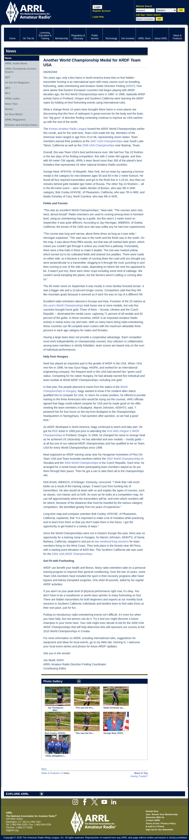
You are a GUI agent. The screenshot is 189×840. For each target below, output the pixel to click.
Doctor (9, 109)
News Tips (11, 103)
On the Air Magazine (17, 82)
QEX (7, 87)
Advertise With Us (155, 817)
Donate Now (152, 811)
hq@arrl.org (12, 830)
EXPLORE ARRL (17, 793)
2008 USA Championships (98, 145)
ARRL (42, 11)
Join (148, 814)
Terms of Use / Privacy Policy (161, 823)
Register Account (101, 11)
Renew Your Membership (165, 814)
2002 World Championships (124, 458)
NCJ (7, 93)
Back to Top (141, 773)
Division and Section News (21, 124)
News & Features (50, 773)
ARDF (130, 86)
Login (97, 7)
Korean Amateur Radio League (68, 128)
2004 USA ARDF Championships (72, 553)
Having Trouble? (139, 776)
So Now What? (14, 114)
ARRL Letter (12, 98)
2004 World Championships (81, 462)
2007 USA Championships (106, 141)
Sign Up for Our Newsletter (159, 829)
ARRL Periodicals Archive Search (20, 70)
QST (7, 77)
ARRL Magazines (15, 119)
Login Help (98, 17)
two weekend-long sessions (112, 541)
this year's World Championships (63, 305)
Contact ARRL (153, 820)
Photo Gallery (53, 681)
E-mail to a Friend (155, 826)
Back (44, 769)
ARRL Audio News (16, 63)
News (8, 58)
